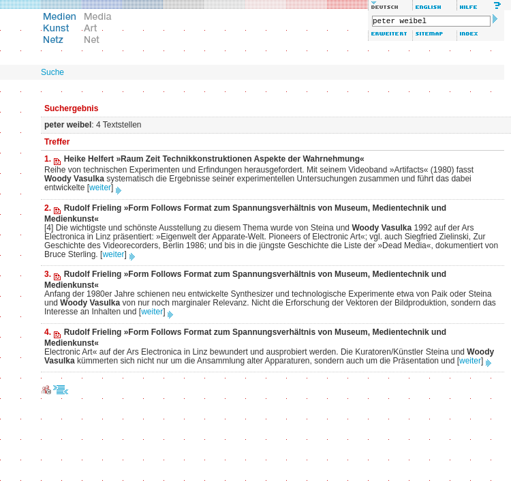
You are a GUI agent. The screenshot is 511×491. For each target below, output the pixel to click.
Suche (52, 72)
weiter (100, 187)
